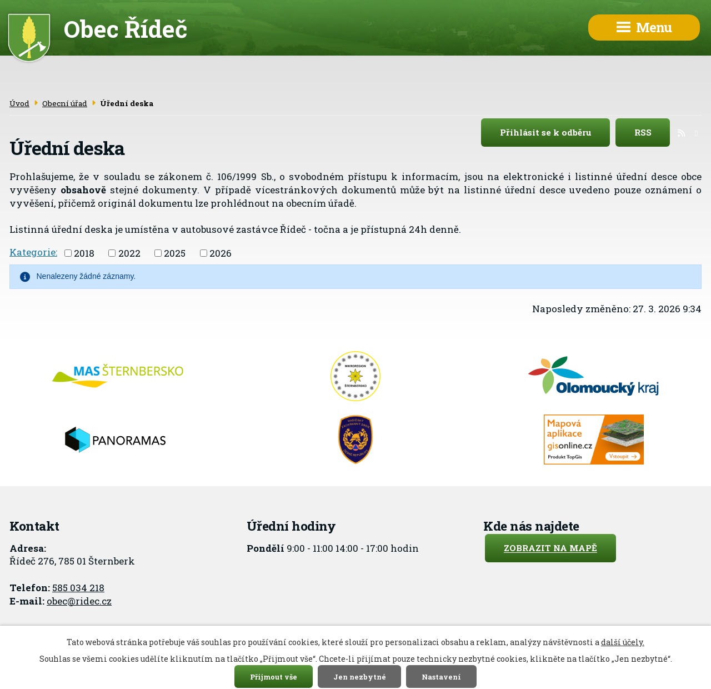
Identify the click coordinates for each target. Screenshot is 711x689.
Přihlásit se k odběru (555, 132)
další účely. (622, 642)
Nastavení (441, 676)
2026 (220, 253)
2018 (84, 253)
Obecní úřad (64, 103)
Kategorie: (33, 252)
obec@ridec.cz (79, 601)
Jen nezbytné (359, 676)
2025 (175, 253)
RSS (652, 132)
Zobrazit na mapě (550, 548)
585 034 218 (78, 587)
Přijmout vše (273, 676)
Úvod (19, 103)
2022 (129, 253)
